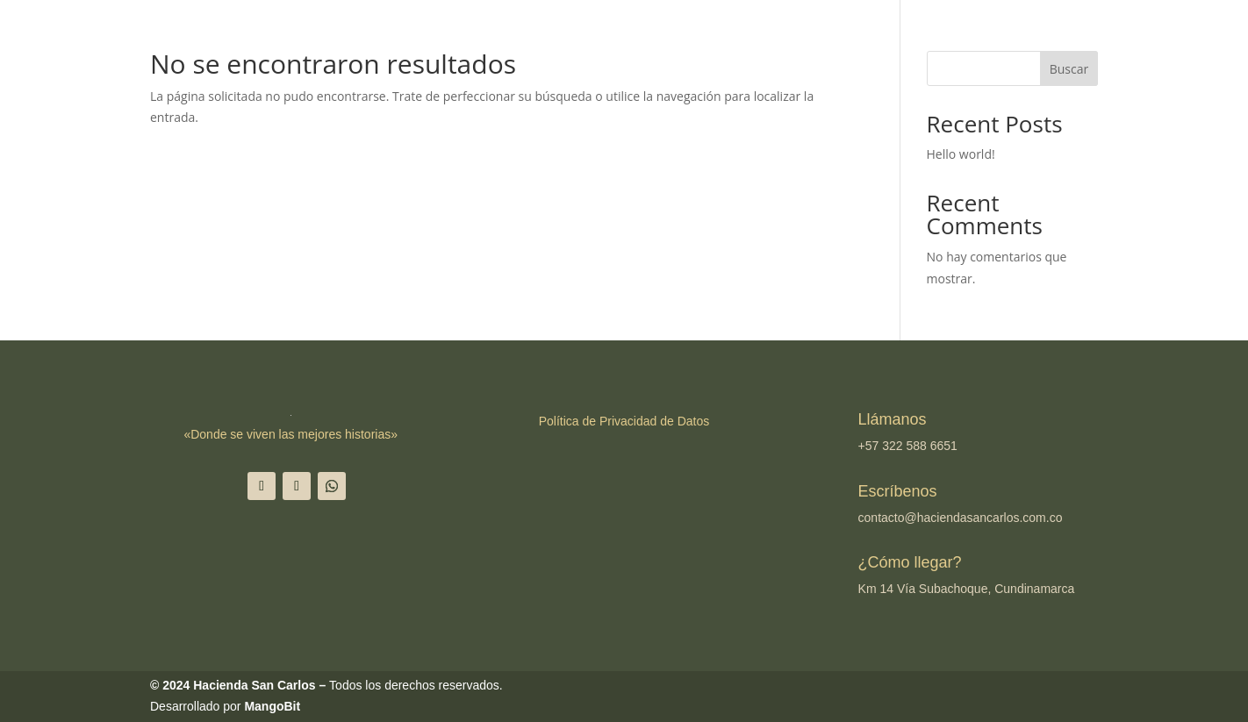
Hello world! (961, 154)
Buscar (1069, 69)
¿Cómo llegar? (910, 562)
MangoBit (272, 706)
